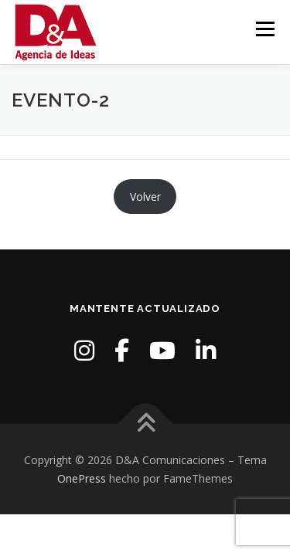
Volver (145, 196)
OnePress (81, 478)
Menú (264, 29)
